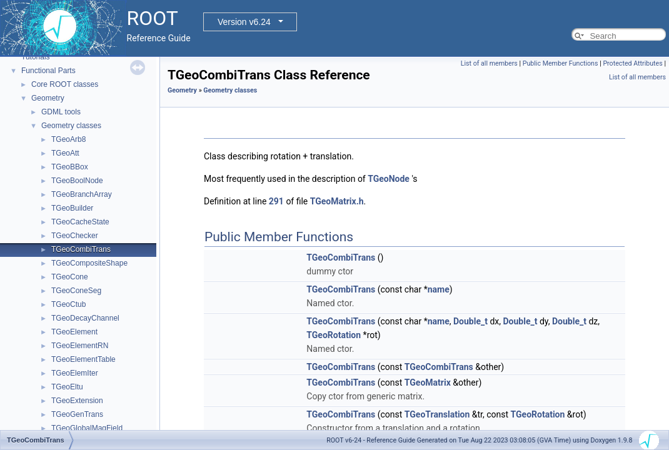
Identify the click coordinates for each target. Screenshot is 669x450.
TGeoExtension (77, 400)
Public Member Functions (560, 63)
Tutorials (35, 56)
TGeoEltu (67, 386)
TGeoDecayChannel (85, 318)
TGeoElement (74, 332)
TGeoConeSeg (76, 290)
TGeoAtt (65, 153)
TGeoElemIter (74, 373)
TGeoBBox (69, 166)
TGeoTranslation (437, 414)
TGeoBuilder (72, 208)
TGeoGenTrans (77, 414)
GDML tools (61, 112)
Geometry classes (71, 125)
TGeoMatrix (428, 383)
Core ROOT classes (64, 84)
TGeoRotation (333, 335)
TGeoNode (389, 179)
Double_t (470, 321)
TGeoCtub (68, 304)
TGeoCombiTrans (81, 249)
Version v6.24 (244, 22)
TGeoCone (69, 276)
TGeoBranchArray (81, 194)
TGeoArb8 (68, 139)
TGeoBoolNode (77, 180)
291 (276, 201)
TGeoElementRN (79, 345)
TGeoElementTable (83, 359)
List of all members (489, 63)
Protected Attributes (632, 63)
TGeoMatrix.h (337, 201)
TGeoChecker (74, 235)
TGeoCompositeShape (89, 263)
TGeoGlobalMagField (87, 428)
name (439, 289)
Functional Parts (48, 70)
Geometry (47, 98)
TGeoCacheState (80, 222)
